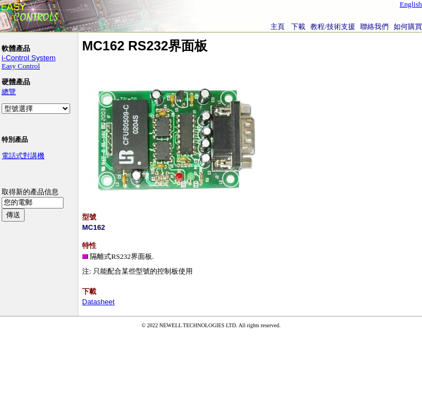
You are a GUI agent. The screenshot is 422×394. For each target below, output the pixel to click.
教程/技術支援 (332, 26)
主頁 (277, 26)
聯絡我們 (374, 26)
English (411, 4)
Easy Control (21, 66)
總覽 (9, 92)
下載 (298, 26)
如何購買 (408, 26)
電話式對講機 (23, 156)
